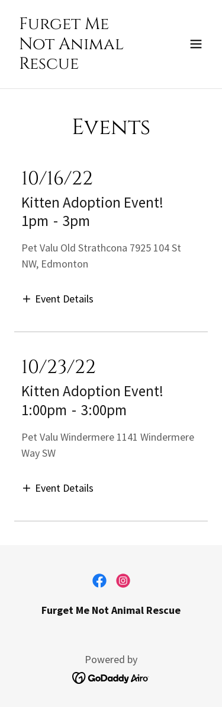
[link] (82, 65)
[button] (196, 44)
